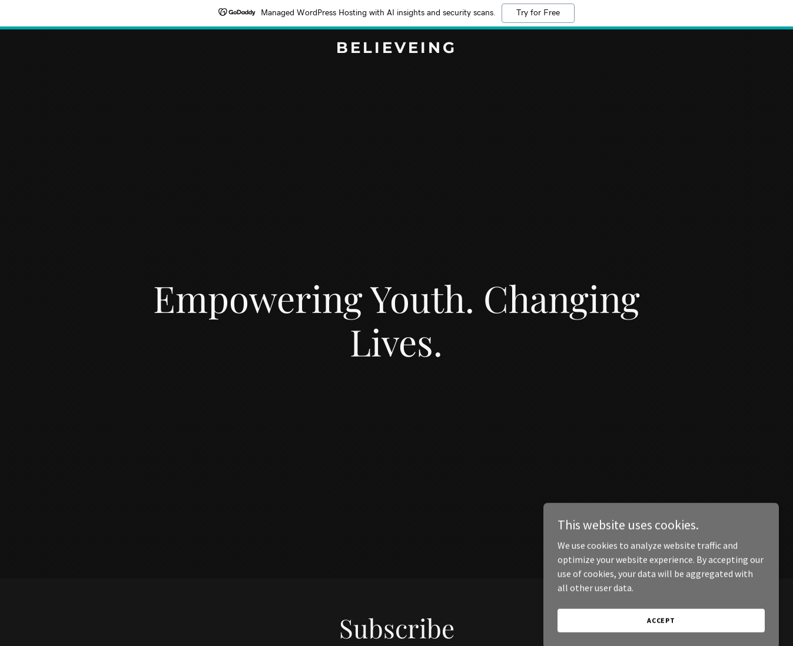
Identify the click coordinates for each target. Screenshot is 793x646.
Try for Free (538, 13)
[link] (396, 49)
